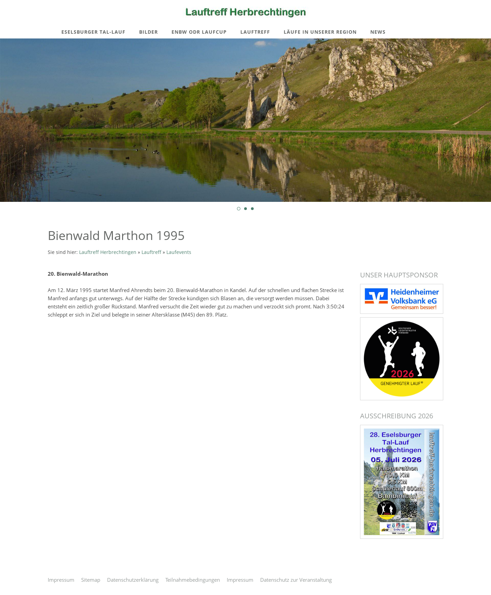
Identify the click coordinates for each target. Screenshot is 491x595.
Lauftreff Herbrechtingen (107, 252)
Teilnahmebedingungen (192, 579)
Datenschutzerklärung (133, 579)
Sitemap (90, 579)
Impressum (61, 579)
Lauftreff (151, 252)
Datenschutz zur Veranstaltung (296, 579)
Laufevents (178, 252)
